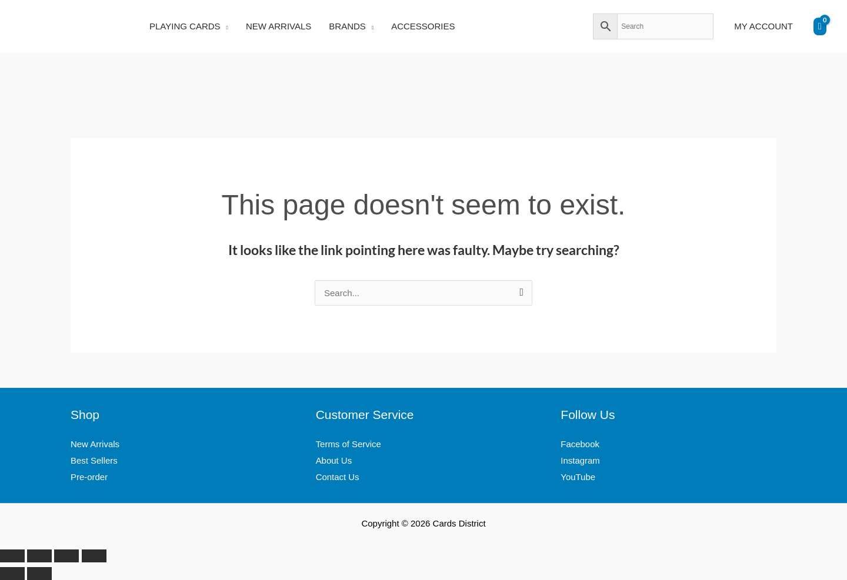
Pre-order (89, 477)
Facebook (580, 444)
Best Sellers (94, 460)
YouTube (578, 477)
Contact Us (337, 477)
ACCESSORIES (423, 26)
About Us (334, 460)
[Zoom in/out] (12, 555)
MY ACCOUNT (763, 26)
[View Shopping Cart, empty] (819, 26)
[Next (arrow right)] (39, 573)
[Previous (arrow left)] (12, 573)
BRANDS (347, 26)
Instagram (580, 460)
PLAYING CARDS (185, 26)
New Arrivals (95, 444)
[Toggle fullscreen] (39, 555)
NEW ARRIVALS (278, 26)
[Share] (66, 555)
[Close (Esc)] (94, 555)
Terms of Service (349, 444)
